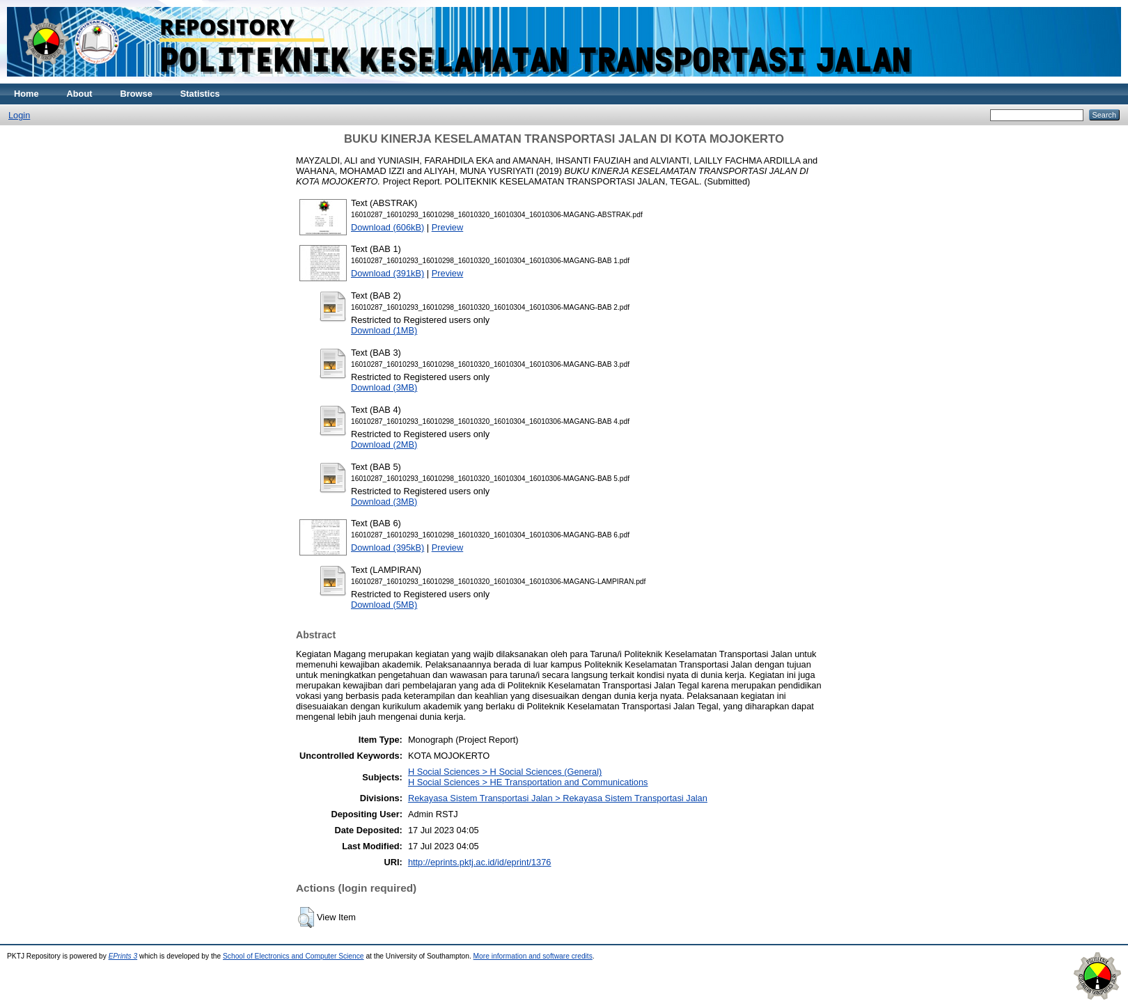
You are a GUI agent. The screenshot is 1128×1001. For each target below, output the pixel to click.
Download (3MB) (384, 387)
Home (26, 93)
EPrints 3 (123, 956)
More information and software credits (533, 956)
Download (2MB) (384, 444)
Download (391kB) (387, 273)
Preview (448, 227)
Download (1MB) (384, 330)
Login (19, 115)
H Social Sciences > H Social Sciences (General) (505, 771)
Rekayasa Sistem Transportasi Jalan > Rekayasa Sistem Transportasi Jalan (557, 798)
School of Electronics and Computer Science (293, 956)
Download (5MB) (384, 604)
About (80, 93)
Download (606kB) (387, 227)
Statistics (200, 93)
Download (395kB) (387, 547)
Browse (136, 93)
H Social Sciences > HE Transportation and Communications (528, 782)
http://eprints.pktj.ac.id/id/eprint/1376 (479, 862)
